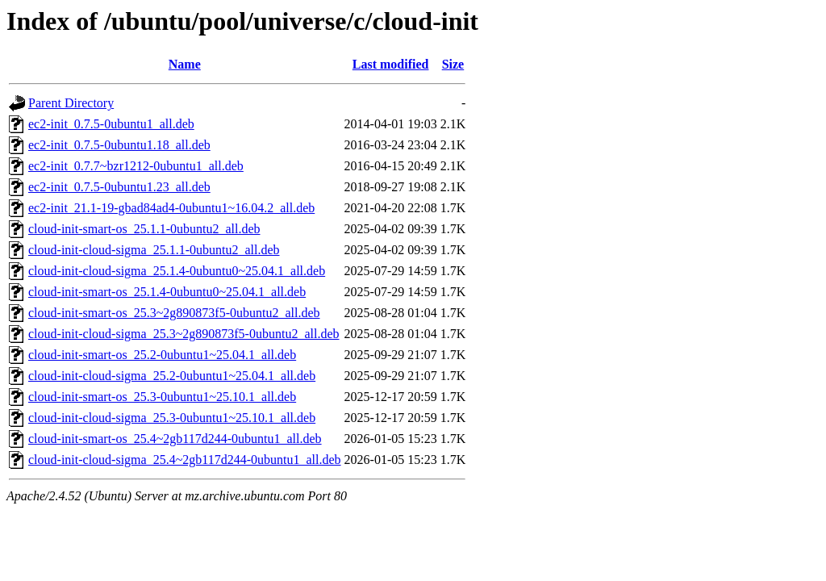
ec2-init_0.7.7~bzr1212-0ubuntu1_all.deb (136, 166)
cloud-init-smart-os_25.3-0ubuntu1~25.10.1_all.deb (162, 396)
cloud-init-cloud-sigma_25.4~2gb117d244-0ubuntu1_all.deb (184, 459)
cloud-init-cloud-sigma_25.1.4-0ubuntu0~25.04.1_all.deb (176, 271)
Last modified (391, 64)
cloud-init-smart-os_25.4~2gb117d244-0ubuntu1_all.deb (175, 438)
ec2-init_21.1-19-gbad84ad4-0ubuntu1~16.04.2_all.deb (171, 208)
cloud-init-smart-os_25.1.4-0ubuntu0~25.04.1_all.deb (167, 292)
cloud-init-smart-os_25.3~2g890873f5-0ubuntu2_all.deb (174, 313)
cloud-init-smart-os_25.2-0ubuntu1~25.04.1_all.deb (162, 355)
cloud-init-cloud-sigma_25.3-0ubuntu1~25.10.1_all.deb (171, 417)
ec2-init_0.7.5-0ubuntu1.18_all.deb (119, 145)
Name (185, 64)
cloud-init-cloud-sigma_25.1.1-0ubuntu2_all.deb (154, 250)
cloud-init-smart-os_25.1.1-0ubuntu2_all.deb (144, 229)
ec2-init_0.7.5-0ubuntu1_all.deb (111, 124)
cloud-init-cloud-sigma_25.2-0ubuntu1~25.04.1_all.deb (171, 375)
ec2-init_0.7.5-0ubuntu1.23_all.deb (119, 187)
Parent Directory (71, 103)
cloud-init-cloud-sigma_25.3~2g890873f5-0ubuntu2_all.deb (183, 334)
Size (453, 64)
